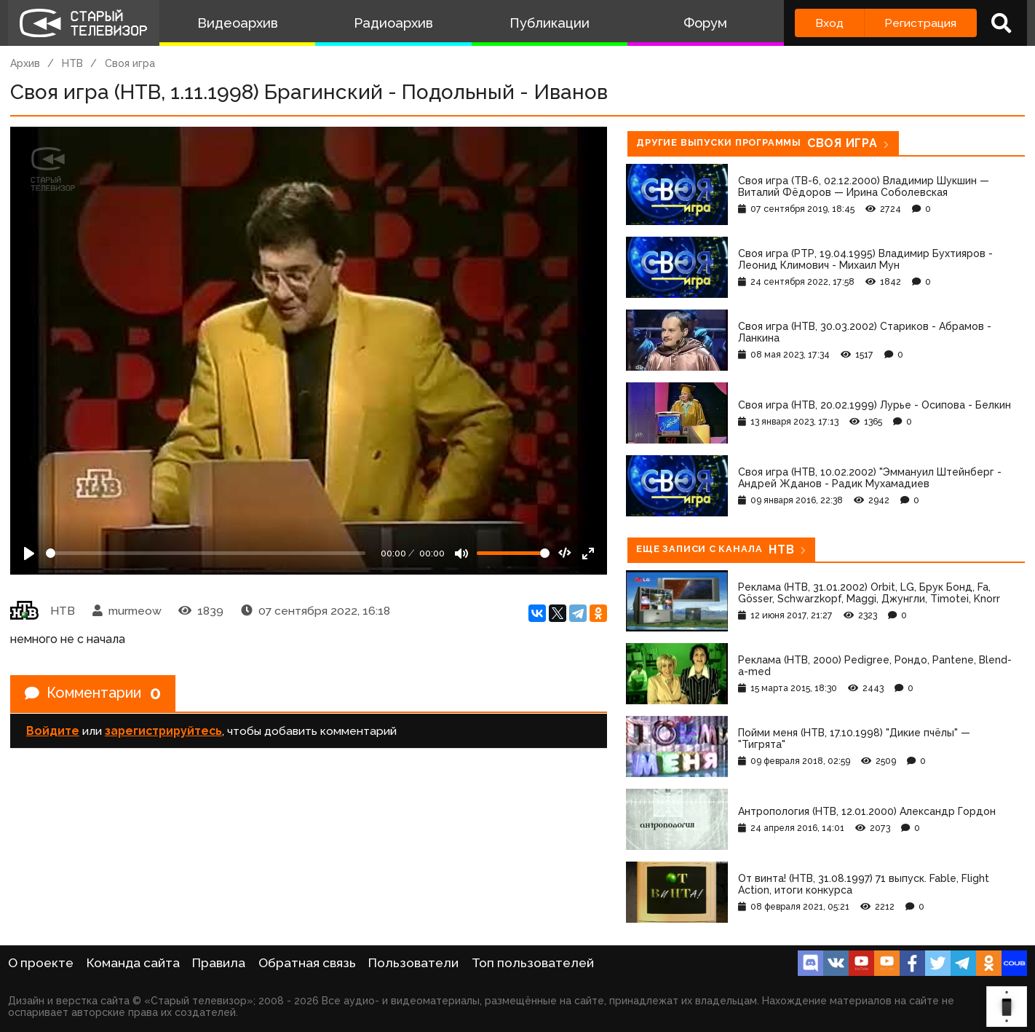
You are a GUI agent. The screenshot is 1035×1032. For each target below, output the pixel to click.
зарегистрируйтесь (163, 731)
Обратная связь (307, 963)
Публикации (549, 23)
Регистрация (920, 23)
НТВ (72, 63)
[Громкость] (513, 553)
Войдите (52, 731)
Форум (705, 23)
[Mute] (461, 553)
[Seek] (205, 553)
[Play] (29, 553)
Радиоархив (393, 23)
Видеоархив (237, 23)
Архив (25, 63)
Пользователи (413, 963)
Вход (829, 23)
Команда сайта (133, 963)
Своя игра (130, 63)
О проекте (41, 963)
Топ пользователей (533, 963)
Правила (218, 963)
